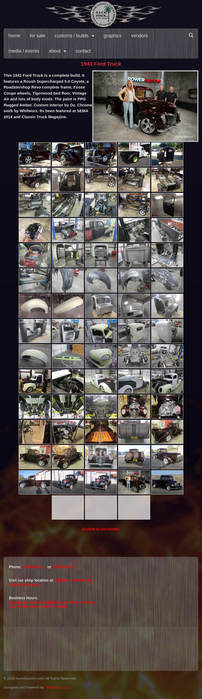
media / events (23, 51)
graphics (113, 35)
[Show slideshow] (101, 529)
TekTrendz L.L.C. (58, 687)
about (54, 51)
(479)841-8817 (64, 567)
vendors (139, 35)
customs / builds (72, 35)
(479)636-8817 (35, 567)
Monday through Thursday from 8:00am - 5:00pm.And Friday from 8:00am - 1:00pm (52, 604)
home (14, 35)
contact (83, 51)
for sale (37, 35)
